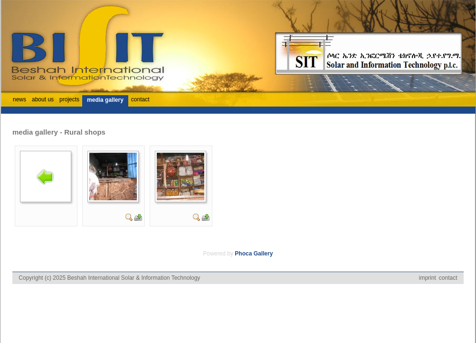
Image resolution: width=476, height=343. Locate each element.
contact (448, 277)
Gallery (263, 253)
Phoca (243, 253)
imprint (427, 277)
